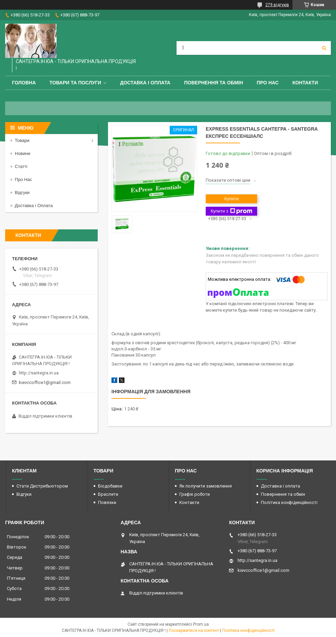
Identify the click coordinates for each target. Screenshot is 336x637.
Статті (21, 166)
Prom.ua (201, 624)
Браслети (108, 494)
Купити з (231, 211)
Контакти (305, 82)
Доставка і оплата (145, 82)
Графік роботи (194, 494)
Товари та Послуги (75, 82)
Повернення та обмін (213, 82)
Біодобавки (110, 486)
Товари (22, 140)
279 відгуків (277, 4)
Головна (24, 82)
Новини (22, 153)
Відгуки (22, 192)
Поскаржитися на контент (194, 630)
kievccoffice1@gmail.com (45, 382)
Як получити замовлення (205, 486)
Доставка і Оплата (34, 205)
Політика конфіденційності (289, 502)
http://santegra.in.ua (39, 372)
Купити (231, 198)
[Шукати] (324, 48)
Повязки (107, 502)
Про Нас (268, 82)
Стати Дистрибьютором (42, 486)
